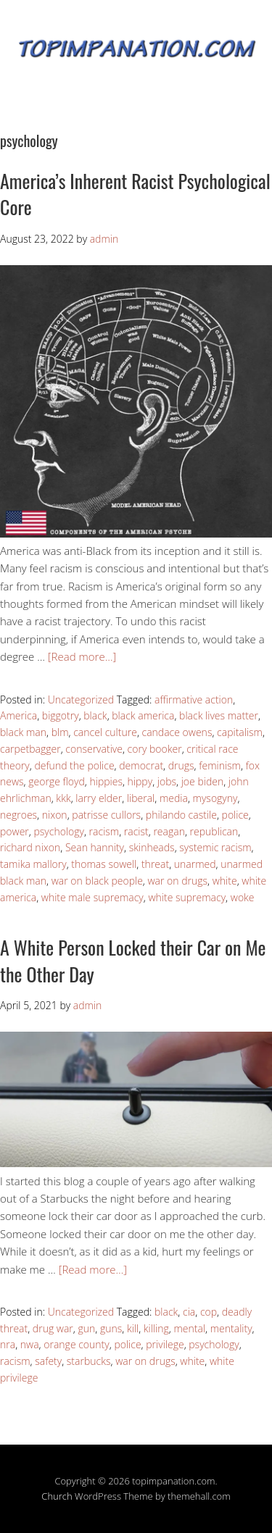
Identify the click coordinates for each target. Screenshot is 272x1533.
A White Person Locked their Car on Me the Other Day (133, 960)
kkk (63, 798)
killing (156, 1328)
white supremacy (187, 897)
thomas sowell (103, 864)
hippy (140, 781)
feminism (220, 765)
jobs (166, 781)
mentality (231, 1328)
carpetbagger (30, 749)
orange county (76, 1344)
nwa (29, 1344)
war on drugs (177, 880)
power (14, 831)
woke (243, 897)
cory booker (155, 749)
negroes (18, 815)
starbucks (89, 1361)
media (174, 798)
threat (155, 864)
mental (189, 1328)
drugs (181, 765)
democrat (141, 765)
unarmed (195, 864)
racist (136, 831)
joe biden (202, 781)
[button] (136, 401)
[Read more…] (82, 656)
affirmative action (193, 699)
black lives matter (218, 715)
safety (48, 1361)
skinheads (152, 847)
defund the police (74, 765)
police (235, 815)
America (18, 715)
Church (56, 1496)
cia (189, 1312)
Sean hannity (94, 847)
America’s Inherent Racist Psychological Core (135, 194)
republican (214, 831)
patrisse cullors (106, 815)
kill (133, 1328)
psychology (58, 831)
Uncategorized (81, 699)
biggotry (60, 715)
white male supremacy (92, 897)
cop (208, 1312)
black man (23, 732)
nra (7, 1344)
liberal (140, 798)
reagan (169, 831)
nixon (54, 815)
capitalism (240, 732)
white (225, 880)
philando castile (181, 815)
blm (60, 732)
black (95, 715)
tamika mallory (33, 864)
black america (143, 715)
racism (104, 831)
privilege (165, 1344)
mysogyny (215, 798)
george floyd (56, 781)
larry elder (98, 798)
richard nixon (30, 847)
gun (86, 1328)
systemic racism (215, 847)
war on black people (97, 880)
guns (111, 1328)
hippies (105, 781)
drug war (53, 1328)
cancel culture (105, 732)
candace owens (177, 732)
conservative (94, 749)
